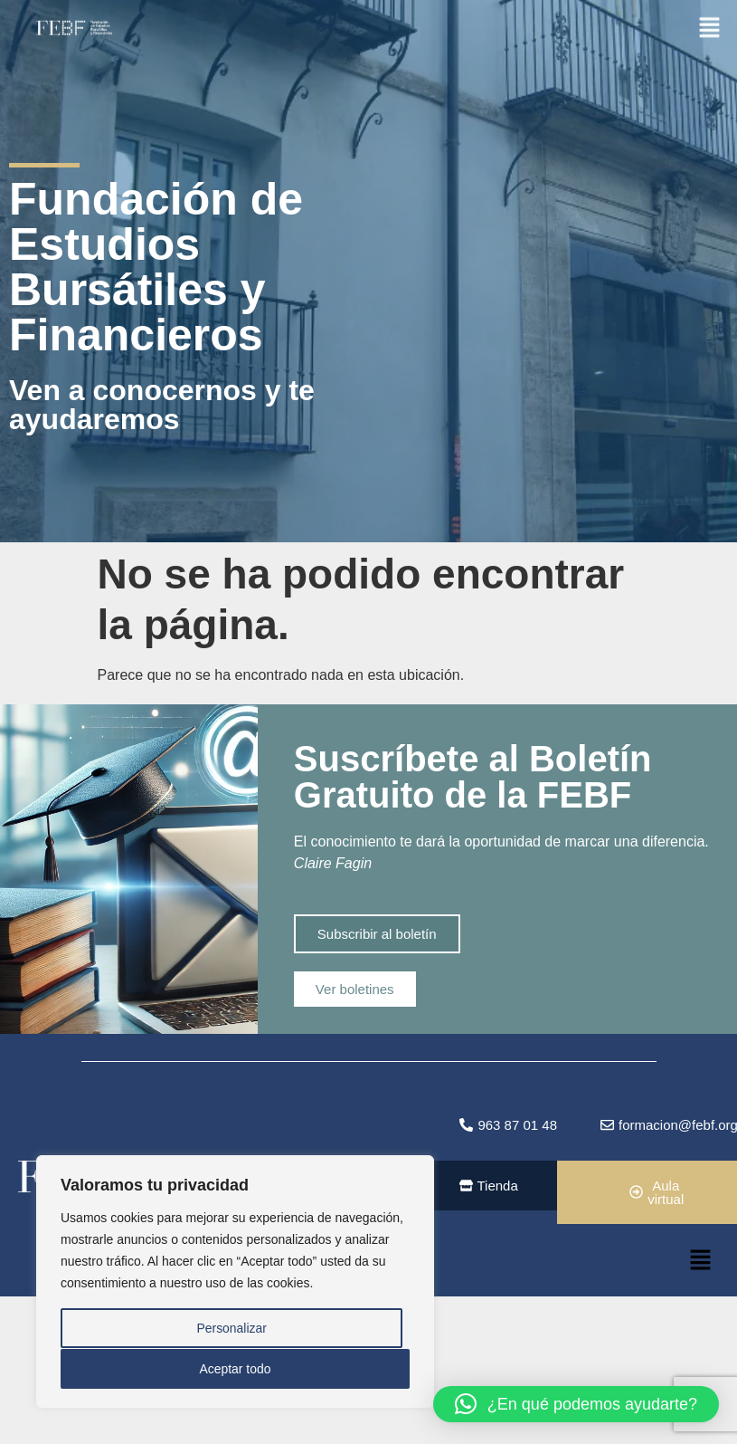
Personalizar (231, 1329)
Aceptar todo (234, 1369)
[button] (710, 26)
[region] (235, 1282)
